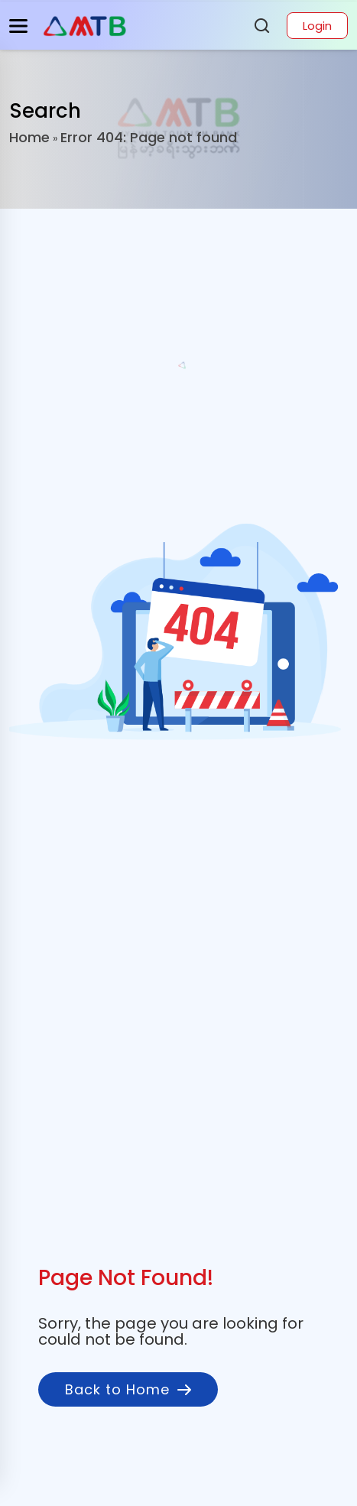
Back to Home (128, 1389)
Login (317, 26)
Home (29, 137)
